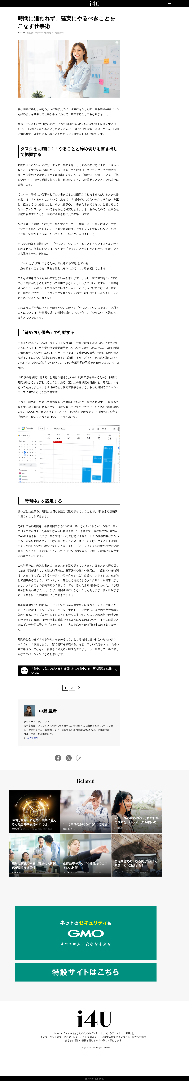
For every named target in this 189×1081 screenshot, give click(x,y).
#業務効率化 (59, 33)
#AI (74, 834)
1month (165, 26)
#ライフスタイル (139, 831)
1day (136, 26)
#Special (38, 33)
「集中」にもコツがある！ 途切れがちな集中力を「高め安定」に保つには (71, 670)
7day (151, 26)
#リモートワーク (140, 874)
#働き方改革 (48, 33)
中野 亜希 (30, 33)
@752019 (32, 738)
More (150, 137)
